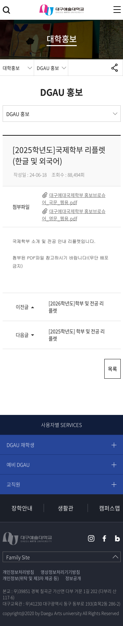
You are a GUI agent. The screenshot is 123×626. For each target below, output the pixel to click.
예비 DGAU (18, 464)
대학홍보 (11, 68)
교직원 (13, 484)
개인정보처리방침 (18, 572)
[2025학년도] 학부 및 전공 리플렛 (77, 335)
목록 (112, 368)
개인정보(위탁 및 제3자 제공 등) (31, 578)
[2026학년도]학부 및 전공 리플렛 (76, 307)
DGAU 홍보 (48, 68)
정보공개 (73, 578)
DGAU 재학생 (20, 445)
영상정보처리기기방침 (60, 572)
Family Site (18, 557)
